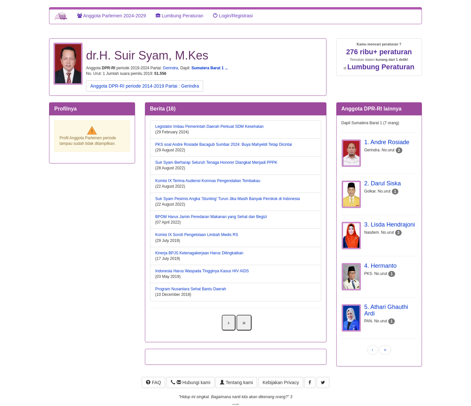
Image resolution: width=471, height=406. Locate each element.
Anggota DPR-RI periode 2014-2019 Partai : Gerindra (144, 86)
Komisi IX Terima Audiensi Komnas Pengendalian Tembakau (207, 180)
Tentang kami (236, 382)
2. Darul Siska (382, 183)
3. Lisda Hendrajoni (389, 224)
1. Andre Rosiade (387, 142)
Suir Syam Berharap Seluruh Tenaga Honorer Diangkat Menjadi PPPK (216, 162)
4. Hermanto (380, 265)
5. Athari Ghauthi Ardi (386, 310)
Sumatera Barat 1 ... (209, 68)
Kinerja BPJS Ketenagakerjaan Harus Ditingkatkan (199, 253)
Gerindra (170, 68)
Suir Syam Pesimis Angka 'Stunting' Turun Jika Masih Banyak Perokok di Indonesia (227, 198)
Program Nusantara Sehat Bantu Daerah (190, 289)
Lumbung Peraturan (179, 15)
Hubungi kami (190, 382)
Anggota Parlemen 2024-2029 (111, 15)
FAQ (153, 382)
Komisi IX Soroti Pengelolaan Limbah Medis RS (196, 234)
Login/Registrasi (233, 15)
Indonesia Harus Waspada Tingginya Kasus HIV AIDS (202, 271)
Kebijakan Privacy (281, 382)
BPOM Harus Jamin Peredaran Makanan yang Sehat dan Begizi (211, 216)
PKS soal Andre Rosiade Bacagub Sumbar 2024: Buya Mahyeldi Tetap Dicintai (223, 144)
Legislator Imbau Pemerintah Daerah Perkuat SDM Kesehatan (209, 126)
